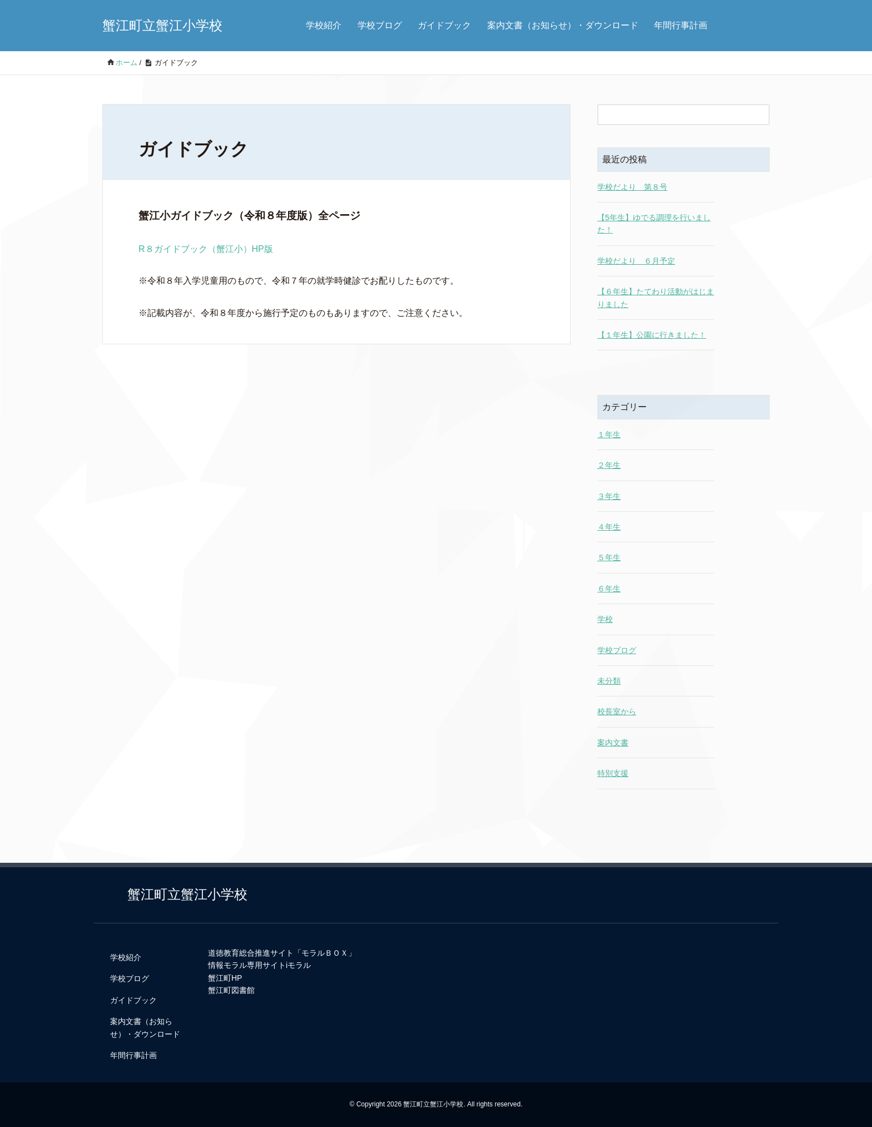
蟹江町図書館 (231, 990)
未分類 (609, 680)
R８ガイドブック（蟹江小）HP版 (205, 249)
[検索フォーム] (672, 114)
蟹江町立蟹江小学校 (162, 25)
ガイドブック (444, 25)
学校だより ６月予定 (636, 260)
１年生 (609, 434)
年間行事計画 (680, 25)
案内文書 (612, 742)
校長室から (616, 711)
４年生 (609, 526)
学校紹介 (323, 25)
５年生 (609, 557)
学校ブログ (380, 25)
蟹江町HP (225, 977)
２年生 (609, 465)
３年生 (609, 496)
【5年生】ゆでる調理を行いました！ (654, 223)
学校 (605, 619)
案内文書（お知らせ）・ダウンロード (562, 25)
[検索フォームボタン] (759, 115)
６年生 (609, 588)
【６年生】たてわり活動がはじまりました (655, 297)
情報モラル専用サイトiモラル (259, 965)
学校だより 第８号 (632, 186)
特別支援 (612, 773)
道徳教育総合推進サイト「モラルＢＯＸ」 (282, 952)
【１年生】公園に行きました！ (651, 334)
